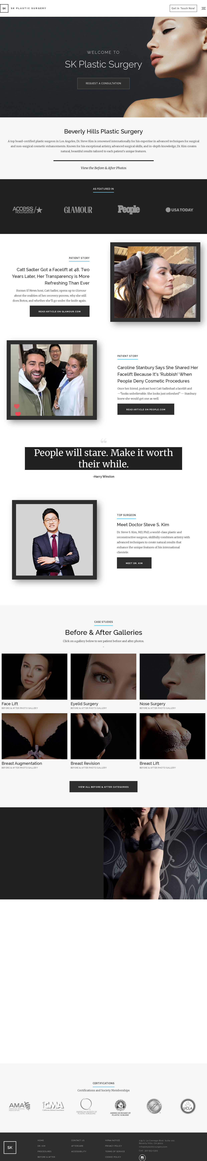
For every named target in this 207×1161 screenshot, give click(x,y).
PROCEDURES (44, 1151)
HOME (41, 1140)
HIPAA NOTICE (112, 1140)
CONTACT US (78, 1140)
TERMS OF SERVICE (115, 1151)
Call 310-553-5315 (148, 1150)
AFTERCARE (77, 1146)
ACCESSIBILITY (78, 1151)
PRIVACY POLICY (113, 1146)
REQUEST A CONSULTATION (103, 83)
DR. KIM (41, 1146)
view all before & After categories (103, 787)
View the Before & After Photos (103, 168)
